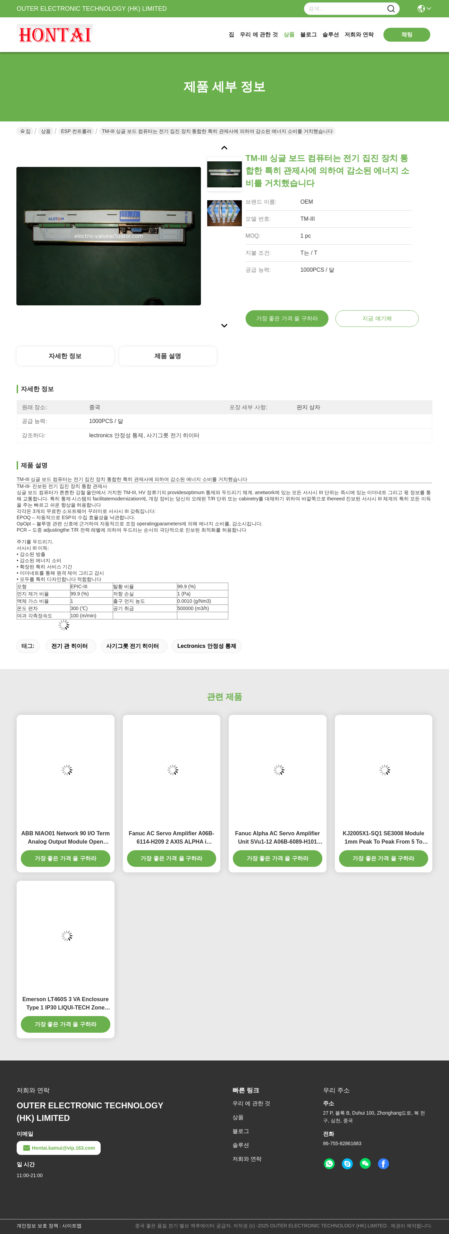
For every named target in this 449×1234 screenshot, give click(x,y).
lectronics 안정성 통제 (206, 646)
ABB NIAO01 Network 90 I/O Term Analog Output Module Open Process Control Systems (65, 838)
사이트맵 (72, 1225)
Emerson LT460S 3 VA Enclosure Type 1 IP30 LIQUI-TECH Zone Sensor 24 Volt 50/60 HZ (65, 1004)
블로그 (308, 34)
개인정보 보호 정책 (37, 1225)
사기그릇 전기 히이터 (132, 646)
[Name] (391, 9)
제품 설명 (167, 356)
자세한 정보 (65, 356)
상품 (289, 34)
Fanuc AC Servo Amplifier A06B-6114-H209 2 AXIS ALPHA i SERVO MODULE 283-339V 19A (171, 838)
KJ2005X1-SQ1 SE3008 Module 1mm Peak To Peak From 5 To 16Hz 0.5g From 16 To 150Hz (383, 838)
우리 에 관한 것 (259, 34)
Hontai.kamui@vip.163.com (58, 1148)
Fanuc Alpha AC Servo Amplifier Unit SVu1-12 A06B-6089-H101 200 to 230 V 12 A (277, 838)
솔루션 (330, 34)
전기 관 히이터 (69, 646)
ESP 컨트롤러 (76, 131)
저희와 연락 (359, 34)
